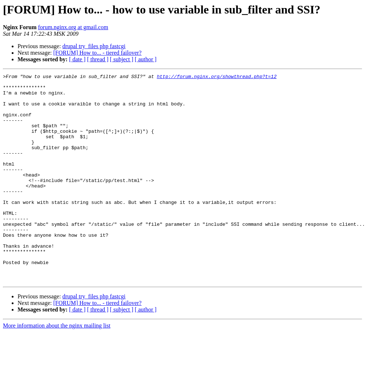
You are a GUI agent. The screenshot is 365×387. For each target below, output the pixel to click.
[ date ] (77, 59)
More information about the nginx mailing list (56, 367)
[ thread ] (98, 59)
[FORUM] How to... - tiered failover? (97, 53)
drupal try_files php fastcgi (94, 46)
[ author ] (146, 59)
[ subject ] (121, 59)
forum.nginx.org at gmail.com (73, 27)
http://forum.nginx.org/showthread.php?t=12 (217, 77)
